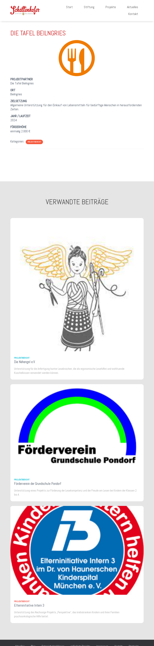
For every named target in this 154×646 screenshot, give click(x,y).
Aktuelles (132, 7)
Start (69, 7)
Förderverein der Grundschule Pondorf (37, 483)
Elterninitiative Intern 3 (29, 605)
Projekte (111, 7)
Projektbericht (34, 142)
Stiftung (89, 7)
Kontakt (133, 14)
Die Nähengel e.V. (24, 362)
